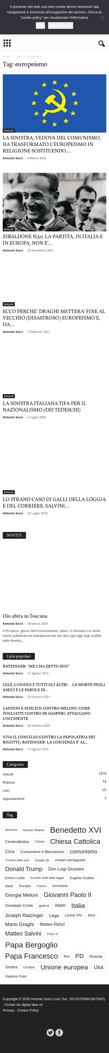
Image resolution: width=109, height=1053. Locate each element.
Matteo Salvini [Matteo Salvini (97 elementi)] (23, 933)
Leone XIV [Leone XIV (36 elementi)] (73, 915)
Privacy (8, 1010)
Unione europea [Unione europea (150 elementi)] (64, 967)
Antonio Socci (13, 158)
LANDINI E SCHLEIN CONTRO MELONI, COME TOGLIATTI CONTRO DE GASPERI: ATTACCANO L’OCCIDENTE (46, 713)
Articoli (9, 130)
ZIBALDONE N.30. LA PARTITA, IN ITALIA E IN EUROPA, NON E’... (53, 240)
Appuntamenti (13, 799)
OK (40, 25)
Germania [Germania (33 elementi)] (60, 886)
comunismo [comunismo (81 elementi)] (83, 851)
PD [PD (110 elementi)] (79, 956)
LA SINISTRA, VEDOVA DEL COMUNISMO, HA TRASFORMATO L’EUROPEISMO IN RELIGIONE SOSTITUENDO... (52, 145)
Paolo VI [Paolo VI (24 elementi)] (52, 934)
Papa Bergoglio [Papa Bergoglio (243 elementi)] (31, 944)
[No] (102, 17)
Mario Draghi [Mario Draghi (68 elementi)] (19, 924)
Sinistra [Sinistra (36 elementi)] (11, 967)
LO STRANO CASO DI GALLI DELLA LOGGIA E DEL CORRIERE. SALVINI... (54, 503)
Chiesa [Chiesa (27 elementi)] (39, 841)
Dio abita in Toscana (25, 616)
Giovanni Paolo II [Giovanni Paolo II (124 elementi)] (67, 894)
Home (6, 56)
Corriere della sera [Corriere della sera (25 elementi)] (17, 860)
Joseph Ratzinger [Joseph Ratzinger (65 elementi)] (24, 915)
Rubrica (9, 782)
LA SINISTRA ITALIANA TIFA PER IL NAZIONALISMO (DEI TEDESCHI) (44, 407)
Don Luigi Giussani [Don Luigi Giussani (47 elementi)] (66, 869)
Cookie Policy (28, 1010)
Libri (6, 791)
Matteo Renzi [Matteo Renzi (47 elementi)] (52, 924)
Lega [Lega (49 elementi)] (54, 915)
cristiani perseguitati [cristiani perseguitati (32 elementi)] (70, 860)
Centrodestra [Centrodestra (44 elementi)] (17, 841)
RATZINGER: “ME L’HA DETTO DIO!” (36, 666)
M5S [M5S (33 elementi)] (91, 915)
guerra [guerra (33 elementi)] (44, 906)
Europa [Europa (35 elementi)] (25, 886)
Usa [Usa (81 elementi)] (98, 967)
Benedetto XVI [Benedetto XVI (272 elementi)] (75, 829)
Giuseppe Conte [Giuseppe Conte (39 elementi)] (19, 905)
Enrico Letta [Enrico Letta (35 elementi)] (15, 878)
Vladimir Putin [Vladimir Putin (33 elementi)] (16, 976)
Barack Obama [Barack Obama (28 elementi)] (33, 830)
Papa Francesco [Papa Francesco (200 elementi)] (31, 956)
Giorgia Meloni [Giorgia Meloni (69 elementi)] (21, 895)
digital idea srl (32, 1005)
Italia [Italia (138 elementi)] (78, 905)
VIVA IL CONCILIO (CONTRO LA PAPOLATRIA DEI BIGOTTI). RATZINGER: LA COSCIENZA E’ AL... (49, 740)
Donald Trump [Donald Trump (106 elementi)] (23, 869)
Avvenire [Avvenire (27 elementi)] (11, 829)
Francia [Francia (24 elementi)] (41, 886)
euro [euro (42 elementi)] (9, 886)
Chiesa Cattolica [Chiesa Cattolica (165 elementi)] (75, 841)
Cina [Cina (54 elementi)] (9, 851)
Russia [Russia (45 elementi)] (96, 956)
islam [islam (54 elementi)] (60, 905)
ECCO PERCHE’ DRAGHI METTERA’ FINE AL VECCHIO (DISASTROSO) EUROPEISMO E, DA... (54, 318)
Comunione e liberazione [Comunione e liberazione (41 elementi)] (42, 852)
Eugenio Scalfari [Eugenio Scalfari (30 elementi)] (82, 878)
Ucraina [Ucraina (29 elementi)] (29, 967)
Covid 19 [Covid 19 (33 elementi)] (42, 860)
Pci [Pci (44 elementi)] (67, 956)
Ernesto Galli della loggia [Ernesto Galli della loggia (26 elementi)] (47, 877)
